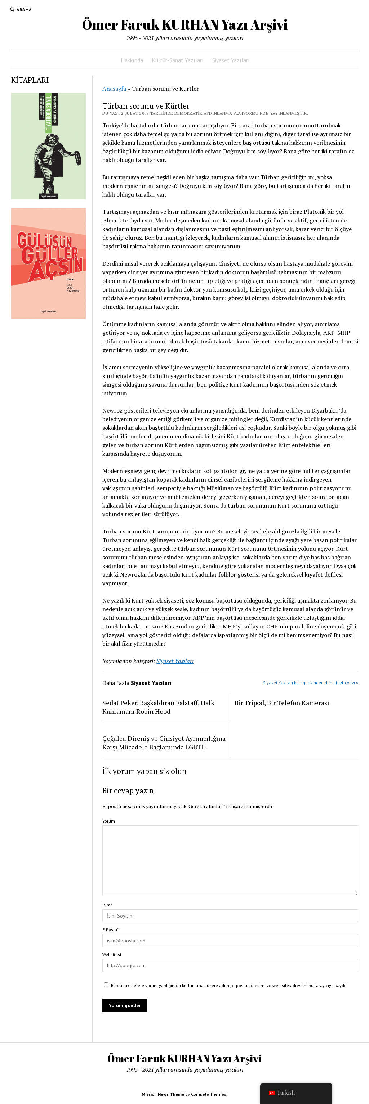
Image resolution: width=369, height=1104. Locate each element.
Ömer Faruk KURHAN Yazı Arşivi (185, 24)
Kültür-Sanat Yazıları (178, 60)
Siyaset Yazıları (231, 60)
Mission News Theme (163, 1094)
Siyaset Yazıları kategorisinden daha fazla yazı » (310, 682)
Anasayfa (114, 89)
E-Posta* (110, 929)
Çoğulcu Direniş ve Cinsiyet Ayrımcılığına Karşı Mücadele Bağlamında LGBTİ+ (164, 742)
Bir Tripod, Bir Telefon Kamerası (282, 702)
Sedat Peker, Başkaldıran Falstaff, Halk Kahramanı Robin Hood (158, 707)
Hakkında (132, 60)
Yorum (108, 821)
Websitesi (111, 954)
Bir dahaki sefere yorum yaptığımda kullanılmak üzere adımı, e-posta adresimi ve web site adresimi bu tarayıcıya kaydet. (230, 985)
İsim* (107, 904)
